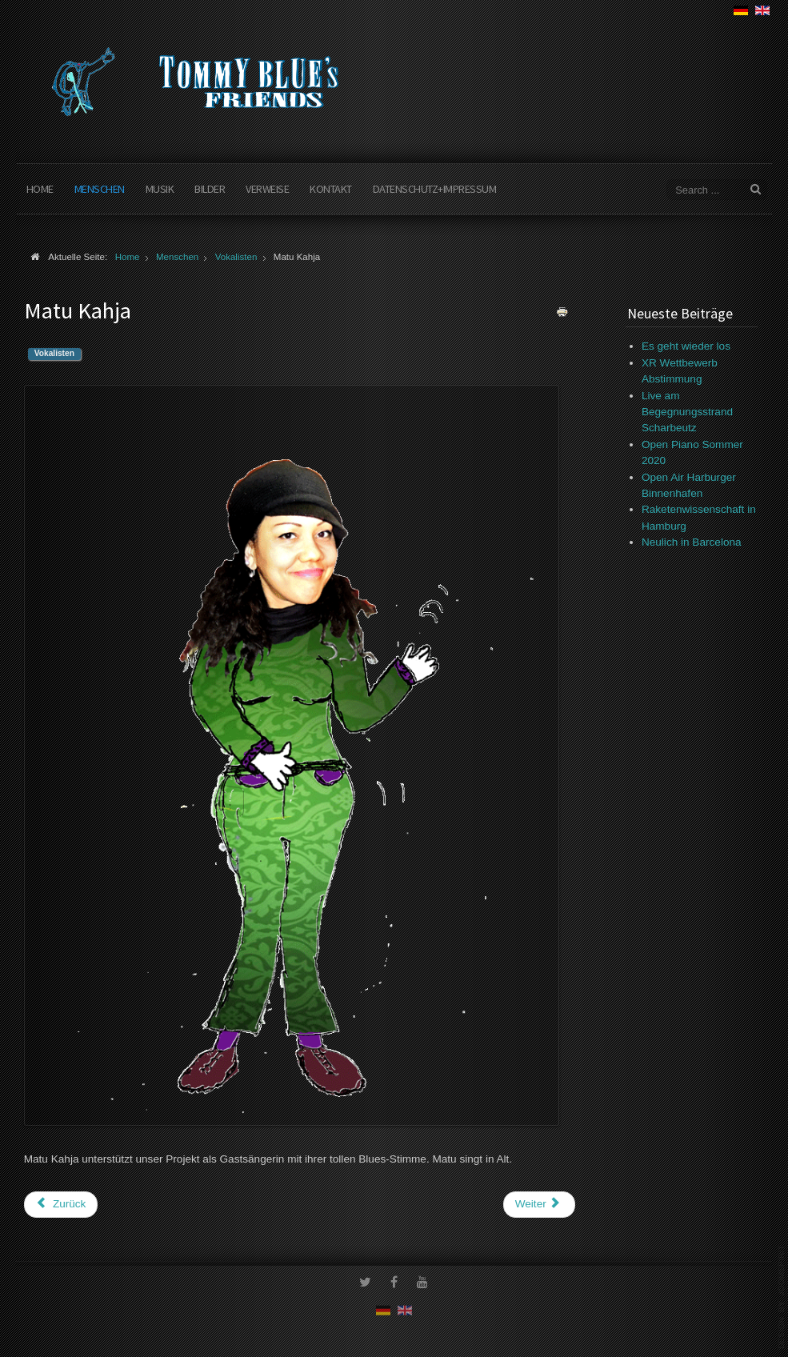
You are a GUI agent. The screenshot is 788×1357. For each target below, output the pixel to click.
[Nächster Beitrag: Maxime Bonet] (539, 1204)
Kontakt (331, 189)
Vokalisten (54, 353)
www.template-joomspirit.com (781, 1297)
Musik (160, 189)
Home (40, 189)
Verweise (267, 189)
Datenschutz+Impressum (435, 189)
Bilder (209, 189)
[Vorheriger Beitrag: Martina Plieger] (61, 1204)
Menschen (99, 189)
